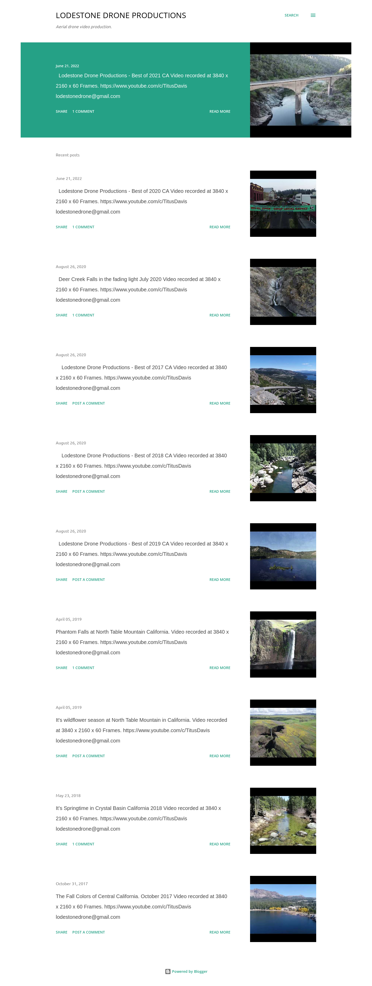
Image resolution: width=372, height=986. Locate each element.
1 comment (83, 111)
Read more (220, 111)
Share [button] (61, 111)
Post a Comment (88, 403)
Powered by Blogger (186, 971)
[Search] (292, 15)
